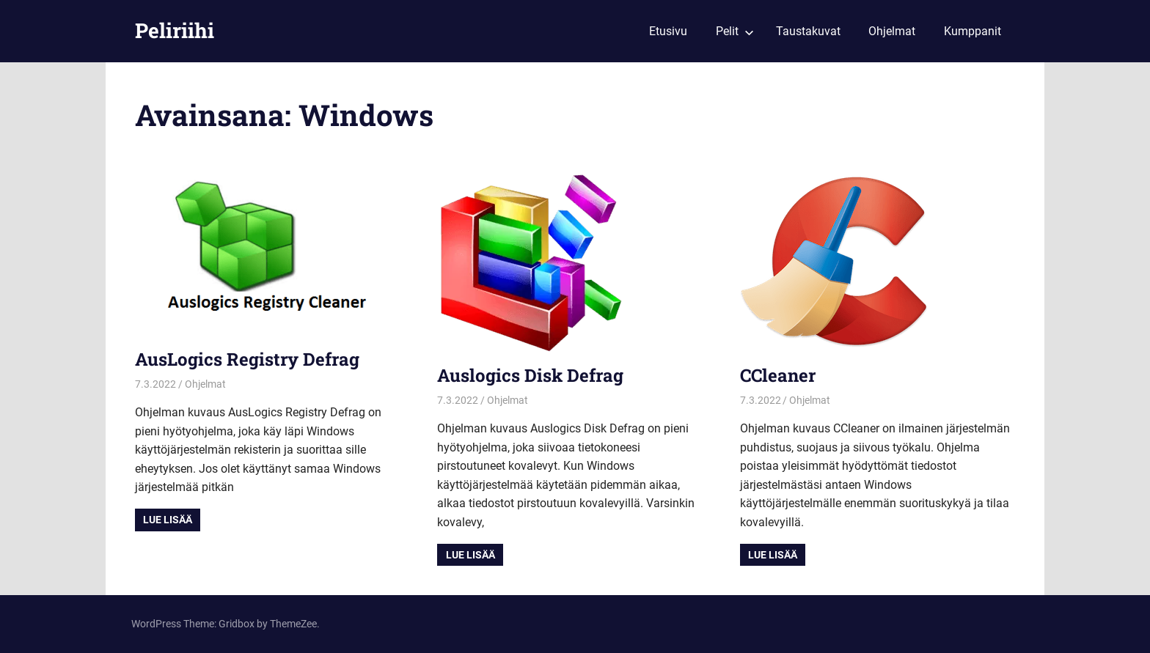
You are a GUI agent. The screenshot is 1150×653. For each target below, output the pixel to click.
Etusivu (668, 31)
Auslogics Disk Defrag (530, 375)
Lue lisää (167, 519)
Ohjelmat (891, 31)
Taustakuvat (808, 31)
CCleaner (778, 375)
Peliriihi (174, 30)
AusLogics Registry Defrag (247, 359)
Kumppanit (972, 31)
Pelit (735, 31)
